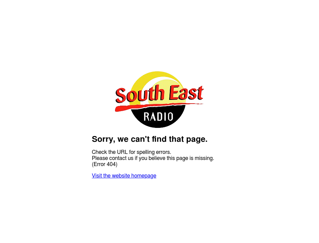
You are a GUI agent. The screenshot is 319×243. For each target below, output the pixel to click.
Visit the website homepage (124, 176)
